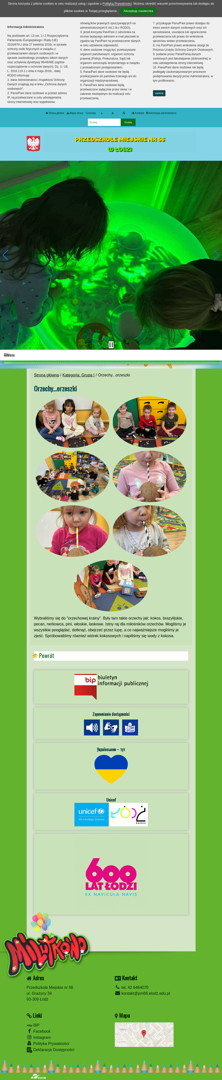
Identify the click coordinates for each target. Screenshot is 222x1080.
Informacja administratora (161, 113)
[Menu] (111, 355)
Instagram (39, 1037)
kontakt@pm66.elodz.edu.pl (142, 993)
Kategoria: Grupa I (78, 375)
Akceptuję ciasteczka (138, 11)
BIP (33, 1025)
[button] (5, 255)
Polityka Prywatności (48, 1043)
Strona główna (55, 113)
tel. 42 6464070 (132, 987)
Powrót (46, 655)
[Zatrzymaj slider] (111, 344)
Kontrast (138, 113)
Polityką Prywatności (117, 3)
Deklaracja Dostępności (51, 1050)
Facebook (39, 1031)
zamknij (159, 93)
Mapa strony (75, 113)
